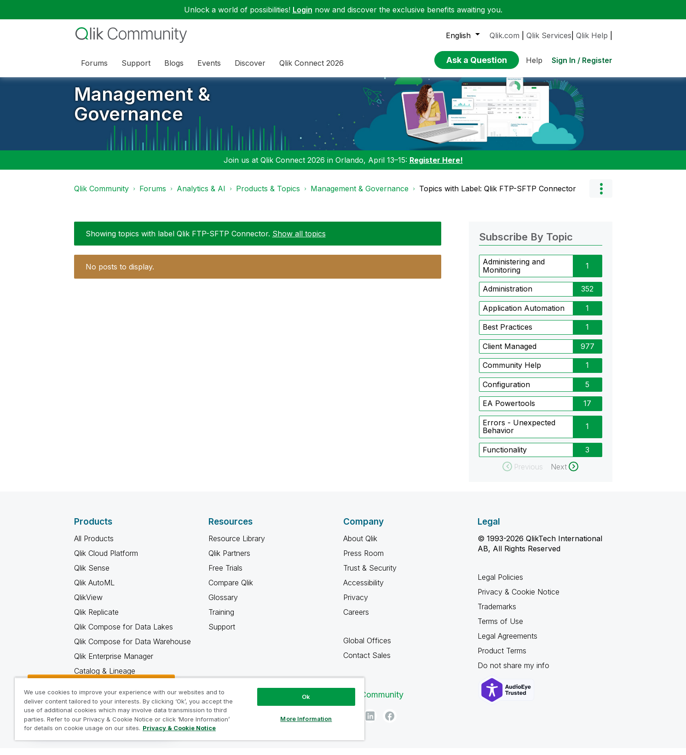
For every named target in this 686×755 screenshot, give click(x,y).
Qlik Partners (229, 560)
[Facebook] (390, 723)
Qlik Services (548, 35)
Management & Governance (142, 111)
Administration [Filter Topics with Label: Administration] (507, 295)
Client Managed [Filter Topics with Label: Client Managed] (509, 353)
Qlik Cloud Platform (106, 560)
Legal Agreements (507, 642)
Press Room (363, 560)
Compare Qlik (230, 589)
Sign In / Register (582, 60)
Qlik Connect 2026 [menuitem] (311, 63)
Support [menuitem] (135, 63)
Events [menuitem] (209, 63)
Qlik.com (504, 35)
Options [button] (600, 195)
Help (534, 60)
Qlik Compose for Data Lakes (123, 633)
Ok (306, 696)
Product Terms (502, 657)
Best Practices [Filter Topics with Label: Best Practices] (507, 333)
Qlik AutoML (94, 589)
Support (221, 633)
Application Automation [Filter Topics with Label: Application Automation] (524, 315)
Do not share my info (515, 672)
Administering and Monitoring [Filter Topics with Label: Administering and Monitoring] (514, 272)
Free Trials (225, 574)
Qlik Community (101, 195)
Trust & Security (370, 574)
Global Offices (367, 647)
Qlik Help (592, 35)
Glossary (223, 604)
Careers (356, 618)
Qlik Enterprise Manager (113, 663)
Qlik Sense (92, 574)
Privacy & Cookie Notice (518, 598)
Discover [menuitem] (250, 63)
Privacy (355, 604)
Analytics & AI (201, 195)
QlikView (88, 604)
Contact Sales (367, 662)
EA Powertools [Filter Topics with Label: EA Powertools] (509, 410)
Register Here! (436, 167)
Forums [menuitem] (94, 63)
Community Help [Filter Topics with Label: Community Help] (512, 372)
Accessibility (363, 589)
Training (221, 618)
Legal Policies (500, 584)
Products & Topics (268, 195)
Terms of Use (500, 628)
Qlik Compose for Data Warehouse (132, 648)
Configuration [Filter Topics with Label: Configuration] (506, 391)
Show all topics (299, 240)
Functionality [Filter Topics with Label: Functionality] (505, 456)
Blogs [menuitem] (174, 63)
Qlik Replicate (96, 618)
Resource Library (236, 545)
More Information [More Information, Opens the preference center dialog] (306, 718)
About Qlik (360, 545)
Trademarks (497, 613)
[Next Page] (564, 474)
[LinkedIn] (370, 723)
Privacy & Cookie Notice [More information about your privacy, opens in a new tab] (179, 728)
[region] (189, 708)
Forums (152, 195)
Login (302, 9)
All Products (94, 545)
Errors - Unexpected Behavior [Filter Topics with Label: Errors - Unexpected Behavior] (519, 433)
